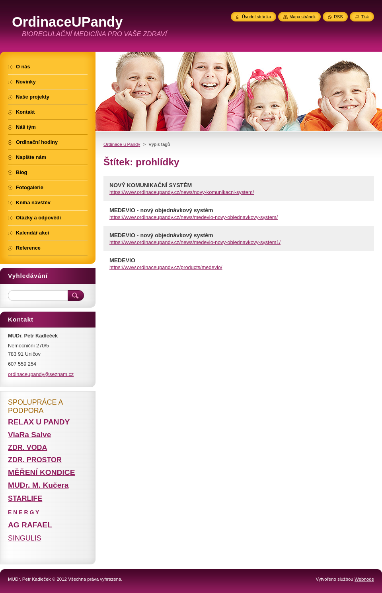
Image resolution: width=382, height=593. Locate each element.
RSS (338, 16)
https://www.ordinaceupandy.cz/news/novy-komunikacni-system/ (181, 192)
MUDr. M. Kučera (38, 485)
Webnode (364, 579)
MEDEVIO (122, 260)
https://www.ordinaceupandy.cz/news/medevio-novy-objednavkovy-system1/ (195, 242)
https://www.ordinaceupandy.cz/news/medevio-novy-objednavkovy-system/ (193, 217)
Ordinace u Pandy (121, 144)
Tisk (365, 16)
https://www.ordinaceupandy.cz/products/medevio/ (165, 267)
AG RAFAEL (30, 525)
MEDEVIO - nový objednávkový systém (161, 210)
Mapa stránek (302, 16)
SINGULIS (24, 538)
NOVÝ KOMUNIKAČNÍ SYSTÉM (150, 185)
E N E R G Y (23, 512)
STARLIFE (25, 498)
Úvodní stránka (256, 16)
